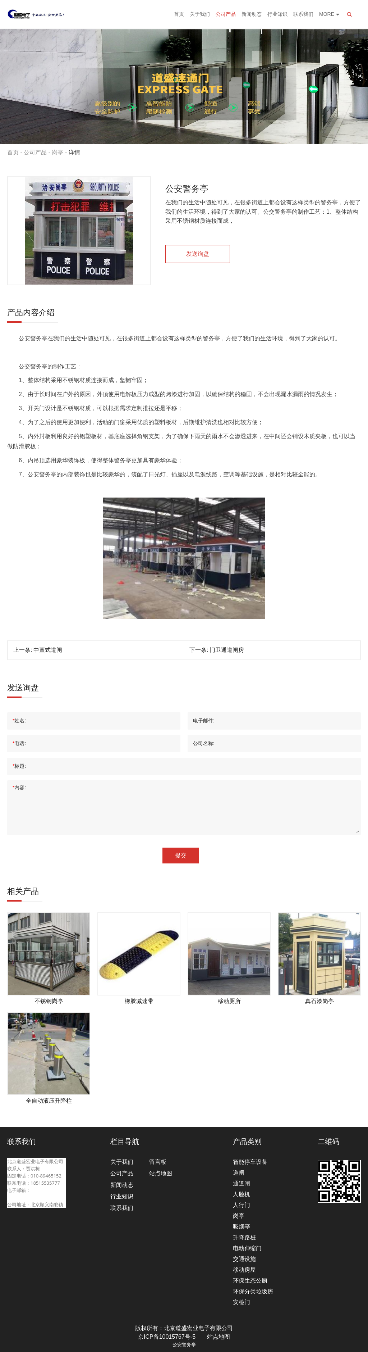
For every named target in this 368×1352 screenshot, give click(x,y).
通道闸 (241, 1183)
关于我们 (200, 14)
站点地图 (160, 1173)
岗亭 (57, 152)
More (329, 14)
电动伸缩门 (247, 1248)
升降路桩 (244, 1237)
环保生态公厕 (250, 1281)
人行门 (241, 1205)
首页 (179, 14)
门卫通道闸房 (227, 650)
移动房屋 (244, 1270)
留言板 (157, 1162)
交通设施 (244, 1259)
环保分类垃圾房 (253, 1291)
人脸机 (241, 1194)
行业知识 (277, 14)
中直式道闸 (47, 650)
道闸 (238, 1173)
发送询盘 (197, 254)
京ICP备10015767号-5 (167, 1337)
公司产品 (226, 14)
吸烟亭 (241, 1227)
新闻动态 (252, 14)
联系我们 (303, 14)
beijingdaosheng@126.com (36, 1197)
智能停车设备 (250, 1162)
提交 (181, 855)
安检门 (241, 1302)
